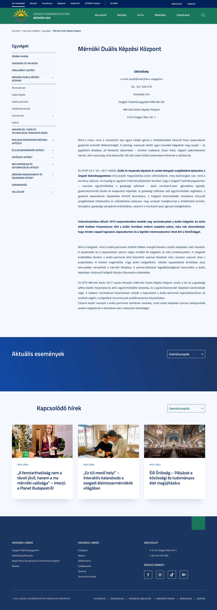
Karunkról (100, 15)
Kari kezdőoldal (18, 3)
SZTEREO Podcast (92, 3)
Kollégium (18, 191)
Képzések (61, 3)
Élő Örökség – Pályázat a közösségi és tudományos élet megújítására (172, 478)
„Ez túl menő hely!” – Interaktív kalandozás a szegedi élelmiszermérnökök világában (108, 480)
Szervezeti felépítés (31, 30)
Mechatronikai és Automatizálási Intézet (25, 165)
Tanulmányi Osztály (23, 70)
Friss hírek (22, 464)
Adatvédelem (117, 598)
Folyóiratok (183, 15)
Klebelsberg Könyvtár (22, 555)
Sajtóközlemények (21, 108)
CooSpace (83, 550)
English (191, 3)
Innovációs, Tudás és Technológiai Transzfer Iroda (29, 131)
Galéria (15, 122)
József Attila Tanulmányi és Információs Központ (36, 560)
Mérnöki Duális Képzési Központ (67, 30)
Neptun (81, 555)
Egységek (46, 30)
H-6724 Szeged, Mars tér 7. (163, 550)
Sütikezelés (100, 598)
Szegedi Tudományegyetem (25, 550)
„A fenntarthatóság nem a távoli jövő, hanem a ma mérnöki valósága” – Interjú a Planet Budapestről (41, 480)
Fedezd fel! (75, 3)
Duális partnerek (20, 101)
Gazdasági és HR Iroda (25, 63)
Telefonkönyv (84, 560)
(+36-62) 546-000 (159, 555)
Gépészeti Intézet (22, 157)
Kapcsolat (177, 3)
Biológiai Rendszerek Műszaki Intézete (29, 141)
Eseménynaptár (179, 354)
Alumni (113, 3)
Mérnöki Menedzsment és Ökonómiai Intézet (27, 176)
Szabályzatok (84, 566)
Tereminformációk (87, 576)
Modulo (15, 566)
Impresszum (186, 598)
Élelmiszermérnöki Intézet (28, 150)
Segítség (200, 598)
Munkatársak (18, 87)
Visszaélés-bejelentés (140, 598)
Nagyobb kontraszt (203, 4)
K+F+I (140, 15)
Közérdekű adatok (165, 598)
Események (47, 3)
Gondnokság (19, 184)
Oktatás (121, 15)
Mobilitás (160, 15)
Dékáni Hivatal (20, 56)
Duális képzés (18, 94)
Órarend (82, 571)
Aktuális (33, 3)
